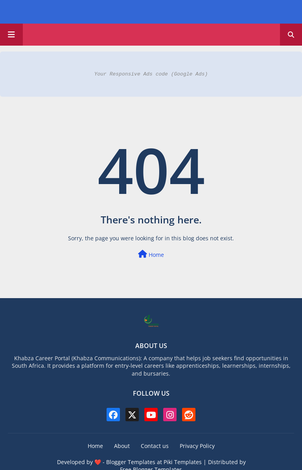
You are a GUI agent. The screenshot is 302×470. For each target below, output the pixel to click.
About (122, 446)
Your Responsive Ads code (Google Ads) (151, 73)
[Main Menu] (11, 35)
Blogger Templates (130, 462)
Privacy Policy (197, 446)
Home (151, 254)
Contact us (155, 446)
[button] (291, 35)
